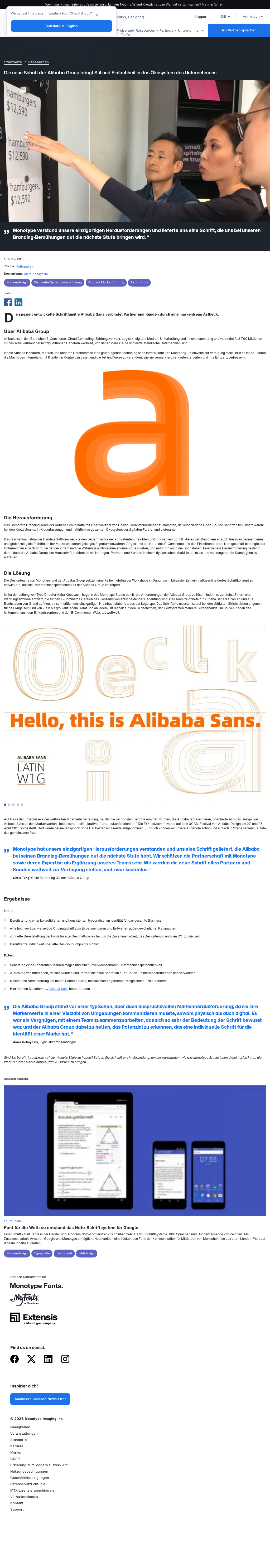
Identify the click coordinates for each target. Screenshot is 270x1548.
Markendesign (17, 282)
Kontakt (16, 1503)
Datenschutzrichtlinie (27, 1484)
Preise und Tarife (125, 32)
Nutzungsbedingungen (29, 1471)
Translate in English (61, 25)
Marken (16, 1452)
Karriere (16, 1446)
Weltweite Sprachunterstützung (58, 282)
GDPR (15, 1458)
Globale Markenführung (106, 282)
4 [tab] (18, 805)
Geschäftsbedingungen (29, 1477)
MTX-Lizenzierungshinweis (32, 1490)
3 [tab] (13, 805)
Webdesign (87, 1253)
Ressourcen (38, 62)
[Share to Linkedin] (18, 302)
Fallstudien (24, 267)
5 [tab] (22, 805)
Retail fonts (139, 282)
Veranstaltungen (24, 1433)
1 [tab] (5, 805)
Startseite (13, 62)
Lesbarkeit (64, 1253)
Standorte (18, 1439)
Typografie (42, 1253)
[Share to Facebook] (8, 302)
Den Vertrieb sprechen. (238, 30)
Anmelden (250, 16)
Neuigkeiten (20, 1427)
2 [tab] (9, 805)
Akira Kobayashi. (36, 274)
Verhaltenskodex (24, 1496)
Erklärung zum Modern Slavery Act (39, 1465)
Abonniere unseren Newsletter (40, 1398)
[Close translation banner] (97, 14)
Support (198, 16)
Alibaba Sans (58, 988)
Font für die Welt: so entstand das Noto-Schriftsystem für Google (71, 1227)
